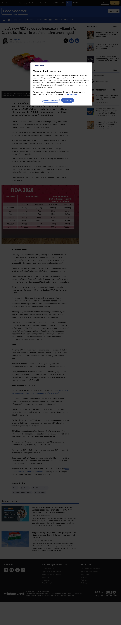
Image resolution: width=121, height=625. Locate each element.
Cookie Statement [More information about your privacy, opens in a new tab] (70, 94)
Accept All (67, 100)
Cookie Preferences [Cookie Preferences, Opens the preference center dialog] (51, 100)
